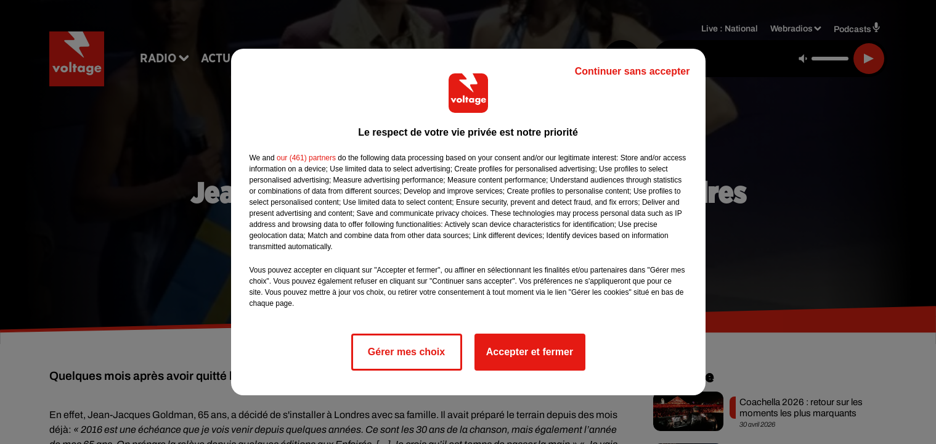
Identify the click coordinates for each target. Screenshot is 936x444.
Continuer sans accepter (632, 71)
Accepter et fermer (529, 352)
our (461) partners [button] (306, 158)
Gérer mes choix (406, 352)
